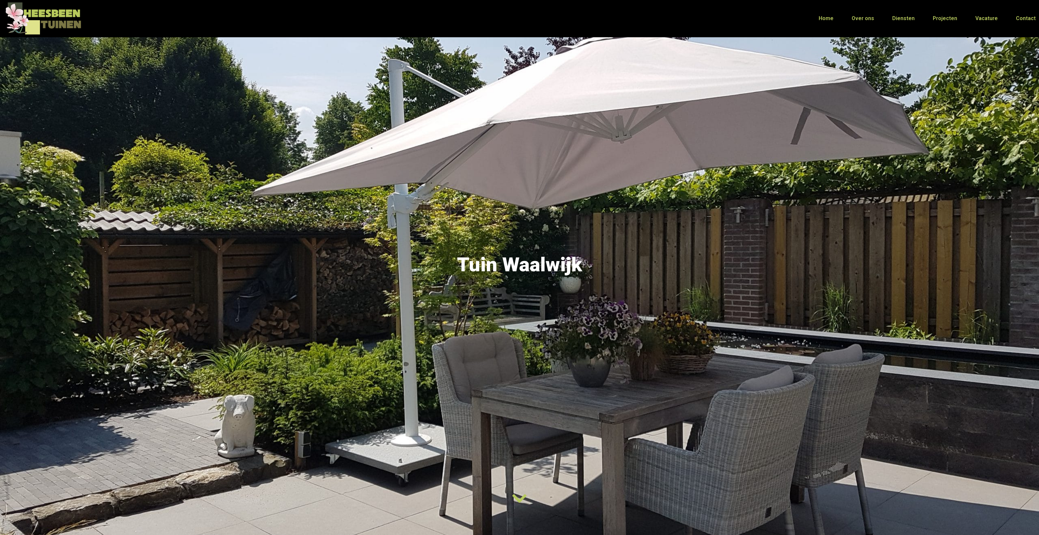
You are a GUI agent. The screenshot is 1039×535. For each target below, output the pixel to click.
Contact (1026, 18)
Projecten (945, 18)
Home (826, 18)
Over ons (863, 18)
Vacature (986, 18)
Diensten (903, 18)
